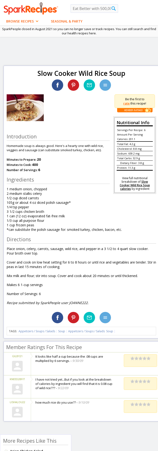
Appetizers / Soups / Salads (37, 331)
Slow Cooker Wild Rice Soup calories (135, 185)
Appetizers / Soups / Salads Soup (90, 331)
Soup (61, 331)
